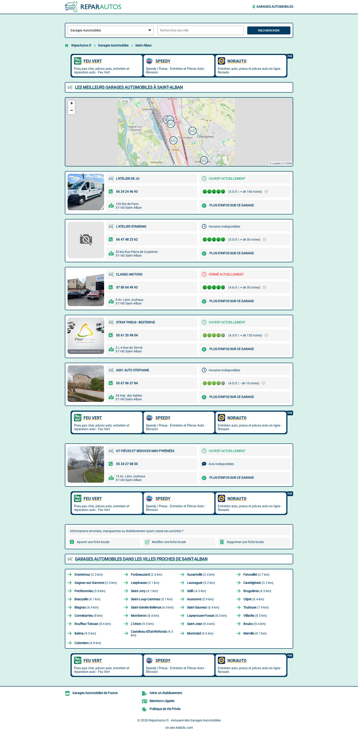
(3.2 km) (201, 583)
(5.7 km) (152, 599)
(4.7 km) (87, 599)
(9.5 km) (85, 633)
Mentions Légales (162, 701)
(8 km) (88, 615)
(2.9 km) (95, 583)
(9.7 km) (255, 633)
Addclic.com (184, 727)
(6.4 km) (253, 599)
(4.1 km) (144, 591)
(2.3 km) (88, 574)
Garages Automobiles (274, 6)
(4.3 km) (196, 591)
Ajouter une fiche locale (93, 542)
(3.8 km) (89, 591)
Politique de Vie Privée (165, 709)
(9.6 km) (200, 633)
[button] (172, 139)
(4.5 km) (257, 591)
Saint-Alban (143, 45)
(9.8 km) (87, 643)
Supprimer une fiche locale (245, 542)
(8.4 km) (145, 615)
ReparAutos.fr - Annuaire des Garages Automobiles (185, 720)
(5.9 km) (200, 599)
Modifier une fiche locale (169, 542)
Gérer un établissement (166, 693)
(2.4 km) (146, 574)
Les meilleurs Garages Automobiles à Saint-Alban (129, 87)
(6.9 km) (86, 607)
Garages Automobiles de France (95, 693)
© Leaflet (274, 163)
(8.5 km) (207, 615)
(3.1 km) (145, 583)
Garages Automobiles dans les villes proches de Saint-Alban (141, 559)
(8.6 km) (92, 624)
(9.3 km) (142, 624)
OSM (289, 163)
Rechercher (268, 30)
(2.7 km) (256, 574)
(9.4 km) (201, 624)
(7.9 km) (256, 607)
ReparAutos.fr (81, 45)
